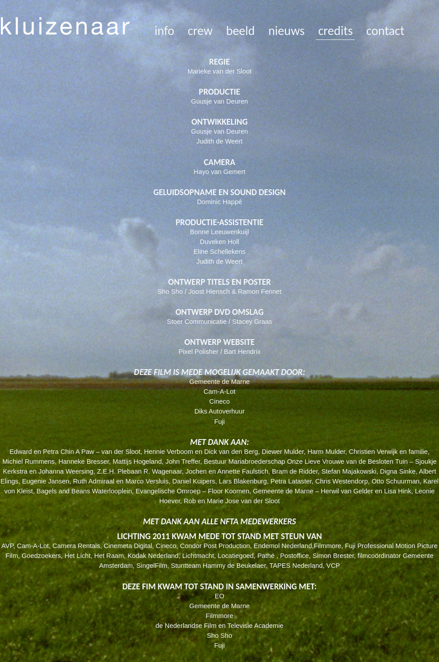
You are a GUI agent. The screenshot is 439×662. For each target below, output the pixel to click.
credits (335, 31)
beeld (240, 31)
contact (385, 31)
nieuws (286, 31)
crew (200, 31)
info (164, 31)
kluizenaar (65, 27)
